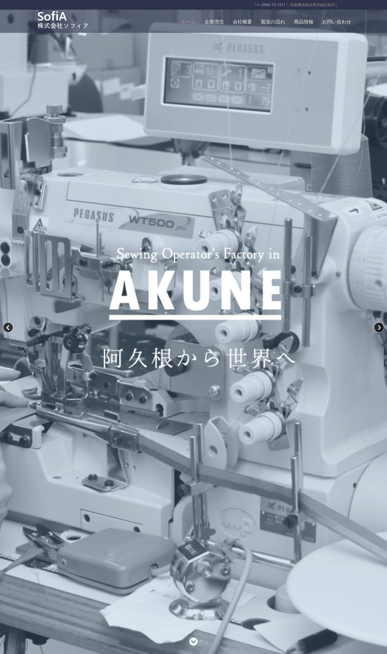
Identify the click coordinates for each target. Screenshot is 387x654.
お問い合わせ (336, 21)
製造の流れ (273, 21)
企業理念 (214, 21)
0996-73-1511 (273, 4)
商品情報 (303, 21)
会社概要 (242, 21)
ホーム (188, 21)
